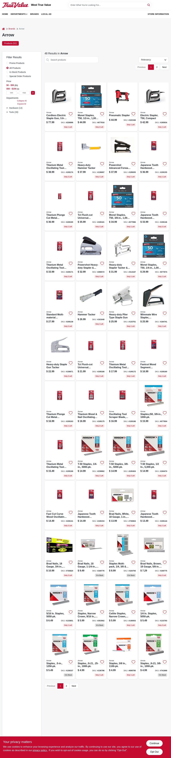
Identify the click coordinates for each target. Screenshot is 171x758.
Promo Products (16, 63)
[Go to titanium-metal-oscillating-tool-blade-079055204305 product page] (60, 156)
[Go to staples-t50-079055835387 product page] (154, 405)
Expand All (21, 104)
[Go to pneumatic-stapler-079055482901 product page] (122, 106)
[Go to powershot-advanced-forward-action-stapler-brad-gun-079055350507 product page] (122, 156)
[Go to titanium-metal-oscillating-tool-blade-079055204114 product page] (122, 355)
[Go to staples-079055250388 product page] (122, 654)
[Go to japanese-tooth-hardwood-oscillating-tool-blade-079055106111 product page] (91, 505)
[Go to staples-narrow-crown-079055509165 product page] (91, 605)
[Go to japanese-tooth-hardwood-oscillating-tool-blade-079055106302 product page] (154, 156)
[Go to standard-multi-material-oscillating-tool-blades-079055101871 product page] (60, 306)
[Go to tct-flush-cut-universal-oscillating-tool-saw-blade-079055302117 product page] (91, 355)
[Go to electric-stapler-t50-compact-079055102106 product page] (154, 106)
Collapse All (22, 101)
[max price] (24, 93)
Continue (154, 743)
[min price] (11, 93)
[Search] (149, 4)
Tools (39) (13, 112)
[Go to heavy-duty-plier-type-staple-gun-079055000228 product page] (122, 306)
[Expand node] (7, 108)
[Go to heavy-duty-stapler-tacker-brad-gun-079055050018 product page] (122, 256)
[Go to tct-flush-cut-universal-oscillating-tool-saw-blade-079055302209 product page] (91, 206)
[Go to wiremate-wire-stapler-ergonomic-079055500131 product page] (154, 306)
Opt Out (154, 752)
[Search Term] (110, 5)
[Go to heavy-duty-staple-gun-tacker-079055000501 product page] (60, 355)
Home (5, 14)
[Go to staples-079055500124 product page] (60, 654)
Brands (34, 14)
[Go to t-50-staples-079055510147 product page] (91, 455)
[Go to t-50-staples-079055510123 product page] (154, 455)
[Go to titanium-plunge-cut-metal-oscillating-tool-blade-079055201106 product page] (60, 405)
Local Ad (46, 14)
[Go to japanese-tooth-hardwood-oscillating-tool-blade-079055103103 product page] (154, 505)
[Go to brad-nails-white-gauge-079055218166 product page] (122, 505)
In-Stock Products (17, 72)
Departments (18, 14)
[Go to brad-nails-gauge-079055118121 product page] (60, 555)
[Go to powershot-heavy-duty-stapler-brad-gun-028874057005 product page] (91, 256)
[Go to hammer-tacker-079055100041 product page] (91, 306)
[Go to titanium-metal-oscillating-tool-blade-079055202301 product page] (60, 256)
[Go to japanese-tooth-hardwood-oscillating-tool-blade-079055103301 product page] (154, 206)
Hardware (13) (15, 108)
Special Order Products (20, 76)
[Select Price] (33, 93)
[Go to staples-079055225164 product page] (60, 605)
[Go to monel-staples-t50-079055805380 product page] (122, 206)
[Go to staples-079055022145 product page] (154, 605)
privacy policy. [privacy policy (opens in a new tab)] (40, 750)
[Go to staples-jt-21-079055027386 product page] (154, 654)
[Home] (3, 28)
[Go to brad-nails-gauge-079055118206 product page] (91, 555)
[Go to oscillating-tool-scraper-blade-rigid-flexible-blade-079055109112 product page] (122, 405)
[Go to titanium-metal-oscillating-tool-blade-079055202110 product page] (60, 455)
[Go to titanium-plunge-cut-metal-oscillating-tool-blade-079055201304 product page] (60, 206)
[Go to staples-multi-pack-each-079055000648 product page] (122, 555)
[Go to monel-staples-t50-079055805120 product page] (91, 106)
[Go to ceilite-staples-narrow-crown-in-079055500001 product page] (122, 605)
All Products (15, 68)
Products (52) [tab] (10, 43)
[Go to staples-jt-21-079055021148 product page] (91, 654)
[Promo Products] (7, 63)
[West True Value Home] (15, 5)
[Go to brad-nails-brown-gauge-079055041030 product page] (154, 555)
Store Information (158, 14)
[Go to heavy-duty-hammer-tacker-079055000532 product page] (91, 156)
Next (164, 67)
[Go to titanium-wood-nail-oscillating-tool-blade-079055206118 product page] (91, 405)
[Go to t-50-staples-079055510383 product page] (122, 455)
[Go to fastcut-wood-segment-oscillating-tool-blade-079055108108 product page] (154, 355)
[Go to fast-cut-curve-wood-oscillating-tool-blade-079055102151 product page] (60, 505)
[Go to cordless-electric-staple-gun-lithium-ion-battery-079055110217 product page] (60, 106)
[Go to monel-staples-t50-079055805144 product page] (154, 256)
